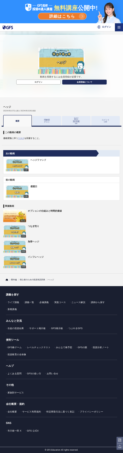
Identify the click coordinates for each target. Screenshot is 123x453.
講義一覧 (29, 302)
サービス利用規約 (31, 411)
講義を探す (12, 294)
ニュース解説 (78, 302)
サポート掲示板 (37, 328)
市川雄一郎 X (14, 430)
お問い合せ (52, 373)
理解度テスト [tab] (47, 121)
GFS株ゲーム (15, 347)
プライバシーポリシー (91, 411)
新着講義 (12, 309)
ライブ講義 (13, 302)
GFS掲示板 (57, 328)
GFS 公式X (33, 430)
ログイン (38, 82)
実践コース (60, 302)
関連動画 (119, 440)
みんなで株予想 (64, 347)
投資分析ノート (101, 347)
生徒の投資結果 (16, 328)
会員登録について (84, 82)
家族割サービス (16, 392)
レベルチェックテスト (38, 347)
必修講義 (44, 302)
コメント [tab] (105, 121)
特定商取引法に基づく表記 (60, 411)
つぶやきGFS (75, 328)
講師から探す (98, 302)
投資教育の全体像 (17, 354)
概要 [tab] (17, 121)
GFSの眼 (82, 347)
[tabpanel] (61, 133)
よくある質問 (14, 373)
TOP (119, 447)
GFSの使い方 (34, 373)
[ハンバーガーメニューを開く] (119, 27)
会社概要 (12, 411)
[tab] (76, 121)
